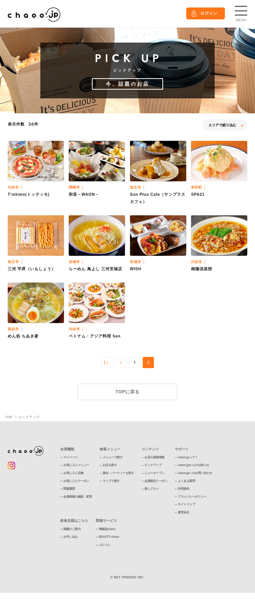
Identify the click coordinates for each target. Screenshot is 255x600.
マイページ (70, 457)
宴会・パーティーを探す (118, 473)
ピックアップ (153, 465)
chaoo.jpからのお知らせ (193, 465)
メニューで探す (113, 457)
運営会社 (183, 512)
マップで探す (111, 481)
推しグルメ (151, 488)
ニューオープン (154, 473)
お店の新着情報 (154, 457)
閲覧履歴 (69, 488)
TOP (8, 417)
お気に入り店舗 (73, 473)
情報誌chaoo (107, 529)
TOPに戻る (128, 391)
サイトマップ (186, 504)
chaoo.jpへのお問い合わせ (195, 473)
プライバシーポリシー (192, 496)
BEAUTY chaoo (109, 536)
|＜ (106, 362)
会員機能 (67, 449)
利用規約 (183, 488)
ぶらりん (104, 544)
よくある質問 (186, 481)
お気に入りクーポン (76, 481)
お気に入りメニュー (76, 465)
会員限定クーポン (155, 481)
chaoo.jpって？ (188, 457)
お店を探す (110, 465)
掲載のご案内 (71, 529)
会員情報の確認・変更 (77, 496)
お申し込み (70, 536)
